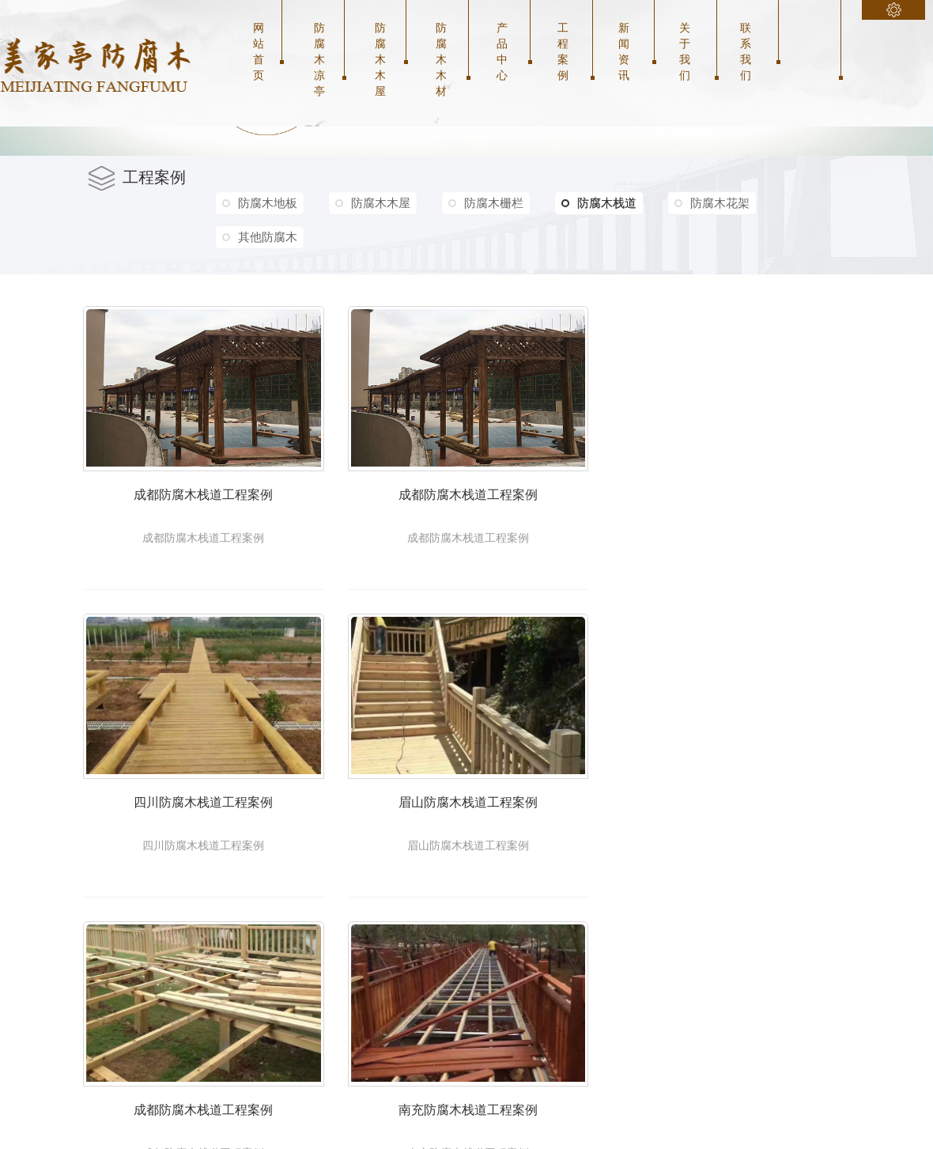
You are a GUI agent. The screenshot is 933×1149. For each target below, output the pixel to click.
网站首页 (258, 51)
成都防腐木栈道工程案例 (211, 505)
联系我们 (745, 51)
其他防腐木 (267, 237)
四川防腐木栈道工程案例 (211, 819)
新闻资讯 (623, 51)
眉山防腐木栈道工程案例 (494, 819)
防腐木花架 (724, 203)
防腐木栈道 (602, 203)
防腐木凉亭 (319, 59)
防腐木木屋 (380, 59)
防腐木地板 (267, 203)
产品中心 (502, 51)
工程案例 (562, 51)
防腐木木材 (441, 59)
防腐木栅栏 (496, 203)
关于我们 (684, 51)
